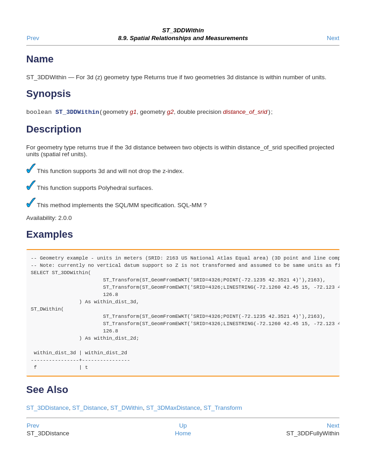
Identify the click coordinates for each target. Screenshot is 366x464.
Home (183, 434)
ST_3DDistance (47, 408)
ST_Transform (223, 408)
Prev (33, 38)
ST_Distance (89, 408)
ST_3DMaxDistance (173, 408)
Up (183, 426)
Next (333, 38)
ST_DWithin (126, 408)
